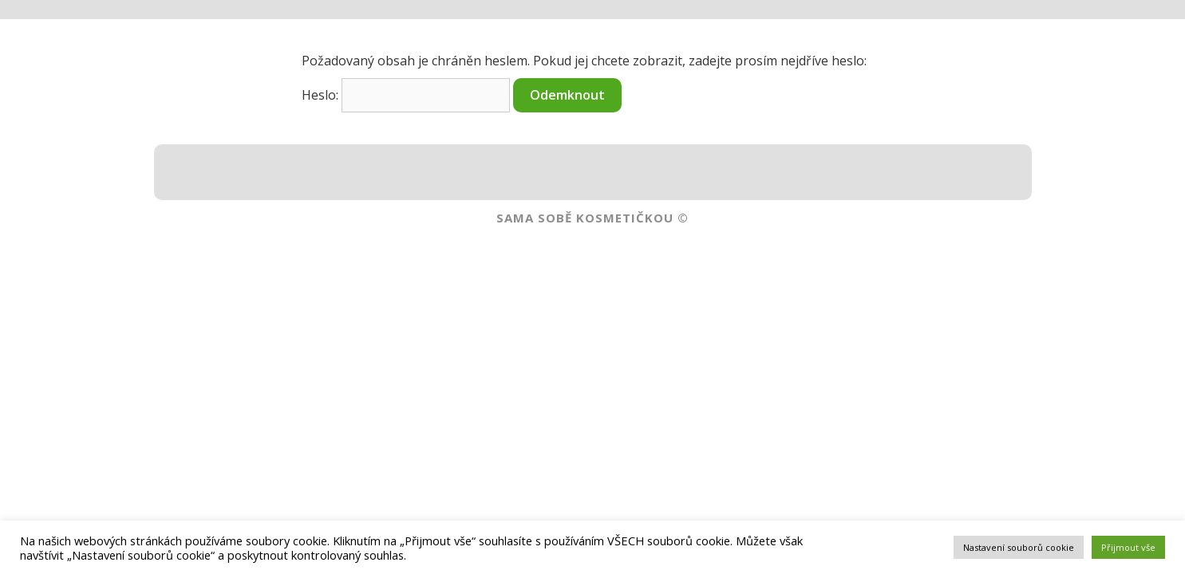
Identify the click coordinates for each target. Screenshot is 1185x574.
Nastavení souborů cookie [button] (1018, 547)
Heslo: (406, 95)
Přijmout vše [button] (1128, 547)
